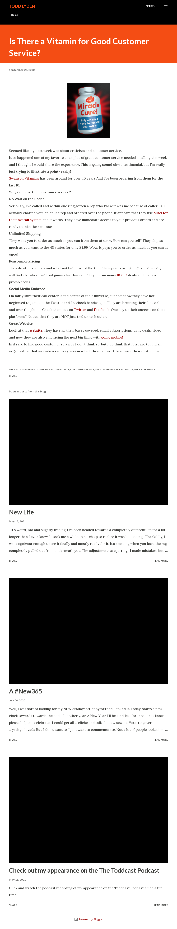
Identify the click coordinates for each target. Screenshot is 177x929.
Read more (161, 560)
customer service (82, 369)
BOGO (122, 275)
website (36, 330)
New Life (21, 512)
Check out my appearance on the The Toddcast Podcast (84, 870)
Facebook (101, 309)
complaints (27, 369)
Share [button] (13, 375)
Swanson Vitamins (24, 178)
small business (105, 369)
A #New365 (25, 691)
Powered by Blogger (88, 919)
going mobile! (112, 337)
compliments (45, 369)
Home (14, 14)
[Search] (151, 6)
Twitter (80, 309)
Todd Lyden (22, 6)
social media (124, 369)
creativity (62, 369)
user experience (144, 369)
